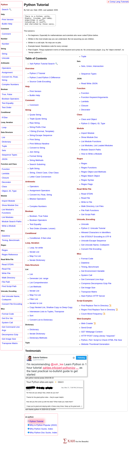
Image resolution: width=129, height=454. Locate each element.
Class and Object (89, 121)
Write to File (86, 204)
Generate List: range (39, 280)
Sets (4, 150)
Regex (84, 165)
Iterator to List (36, 305)
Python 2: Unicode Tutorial (93, 230)
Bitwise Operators (38, 201)
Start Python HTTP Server (93, 298)
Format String (36, 158)
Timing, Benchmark (90, 269)
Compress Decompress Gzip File (96, 285)
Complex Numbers (38, 208)
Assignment (7, 72)
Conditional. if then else (40, 240)
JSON (4, 159)
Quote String (35, 117)
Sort (31, 318)
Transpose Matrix (89, 294)
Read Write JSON (89, 85)
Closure (84, 108)
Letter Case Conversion (40, 179)
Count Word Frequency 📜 (93, 316)
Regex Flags (87, 186)
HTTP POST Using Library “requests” (98, 338)
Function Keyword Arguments (94, 99)
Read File (85, 200)
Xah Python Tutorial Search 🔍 (44, 66)
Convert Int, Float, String (41, 197)
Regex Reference (10, 254)
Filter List (34, 301)
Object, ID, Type (9, 191)
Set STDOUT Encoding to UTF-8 (96, 239)
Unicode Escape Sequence (93, 243)
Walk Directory (8, 278)
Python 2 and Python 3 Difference (45, 79)
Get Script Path (88, 216)
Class (4, 186)
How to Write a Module (91, 156)
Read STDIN (87, 196)
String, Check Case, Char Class (44, 175)
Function (85, 95)
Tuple (83, 58)
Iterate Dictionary (37, 262)
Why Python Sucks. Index (41, 431)
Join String (34, 154)
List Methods (35, 289)
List (31, 276)
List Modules (7, 217)
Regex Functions (89, 170)
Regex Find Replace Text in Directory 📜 (99, 312)
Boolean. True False (39, 218)
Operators (34, 188)
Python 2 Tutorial (37, 75)
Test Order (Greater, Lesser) (42, 230)
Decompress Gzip (10, 334)
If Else (5, 117)
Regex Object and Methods (93, 174)
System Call (86, 277)
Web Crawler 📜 (88, 325)
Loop (4, 127)
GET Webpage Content (92, 334)
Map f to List (35, 258)
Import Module (87, 135)
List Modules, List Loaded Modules (97, 147)
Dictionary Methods (38, 340)
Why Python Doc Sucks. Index (43, 435)
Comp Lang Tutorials (119, 2)
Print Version (35, 93)
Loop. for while (36, 250)
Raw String (35, 125)
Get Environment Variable (93, 273)
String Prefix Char (38, 129)
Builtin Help (35, 97)
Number (5, 44)
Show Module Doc (89, 139)
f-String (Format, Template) (42, 133)
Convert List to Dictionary (41, 322)
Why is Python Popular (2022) (43, 427)
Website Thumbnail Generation (95, 346)
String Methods (36, 162)
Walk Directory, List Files (92, 208)
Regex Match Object (90, 178)
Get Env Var (7, 318)
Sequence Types (89, 76)
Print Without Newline (39, 146)
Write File (6, 273)
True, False (7, 94)
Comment (34, 107)
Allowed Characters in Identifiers (96, 234)
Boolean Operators (38, 222)
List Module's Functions (8, 211)
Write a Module (9, 226)
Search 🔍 (6, 9)
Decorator (85, 112)
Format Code (87, 261)
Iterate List (34, 254)
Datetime (85, 265)
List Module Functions (91, 143)
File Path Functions (90, 212)
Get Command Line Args (92, 281)
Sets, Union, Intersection (92, 68)
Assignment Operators (40, 193)
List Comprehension (39, 285)
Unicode (85, 226)
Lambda (85, 103)
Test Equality (35, 226)
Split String (35, 170)
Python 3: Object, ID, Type (93, 125)
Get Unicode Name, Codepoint (95, 247)
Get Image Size (88, 290)
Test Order (6, 107)
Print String (35, 141)
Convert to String (37, 150)
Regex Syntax (87, 182)
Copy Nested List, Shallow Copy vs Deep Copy (51, 309)
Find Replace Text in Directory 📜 (96, 308)
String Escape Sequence (41, 137)
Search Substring (37, 166)
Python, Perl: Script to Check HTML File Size (101, 342)
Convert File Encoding (91, 251)
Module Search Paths (91, 152)
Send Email (86, 330)
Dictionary (34, 332)
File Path (6, 282)
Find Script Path (9, 286)
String (4, 54)
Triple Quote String (38, 121)
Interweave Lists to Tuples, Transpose (47, 314)
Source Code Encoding (40, 84)
